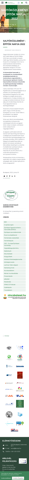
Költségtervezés (9, 262)
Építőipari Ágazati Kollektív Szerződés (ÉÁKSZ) (12, 228)
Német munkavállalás (11, 273)
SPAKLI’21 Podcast (9, 284)
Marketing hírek (9, 268)
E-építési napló (8, 225)
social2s (8, 178)
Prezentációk (8, 276)
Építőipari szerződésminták (12, 232)
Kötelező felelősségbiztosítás (13, 259)
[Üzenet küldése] (22, 3)
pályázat (6, 279)
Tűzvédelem (8, 290)
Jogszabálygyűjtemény (11, 248)
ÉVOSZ (7, 336)
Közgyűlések (8, 256)
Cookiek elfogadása (18, 478)
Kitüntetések (8, 254)
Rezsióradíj (7, 282)
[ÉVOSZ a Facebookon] (18, 2)
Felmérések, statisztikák (11, 238)
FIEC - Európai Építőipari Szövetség (11, 244)
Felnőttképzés (8, 240)
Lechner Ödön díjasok (11, 265)
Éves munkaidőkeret (10, 235)
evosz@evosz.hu (16, 448)
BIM (5, 222)
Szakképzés (8, 287)
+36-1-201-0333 (15, 451)
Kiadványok (7, 251)
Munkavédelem (9, 270)
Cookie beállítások (6, 478)
